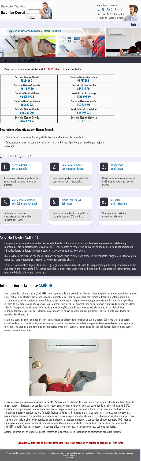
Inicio (135, 24)
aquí (94, 453)
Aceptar (69, 457)
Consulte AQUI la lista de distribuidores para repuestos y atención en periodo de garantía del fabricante (70, 443)
